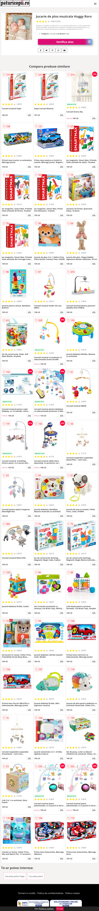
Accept (60, 908)
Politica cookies (72, 893)
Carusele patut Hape (15, 876)
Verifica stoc (74, 42)
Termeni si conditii (27, 893)
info (29, 115)
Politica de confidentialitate (50, 893)
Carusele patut (36, 876)
